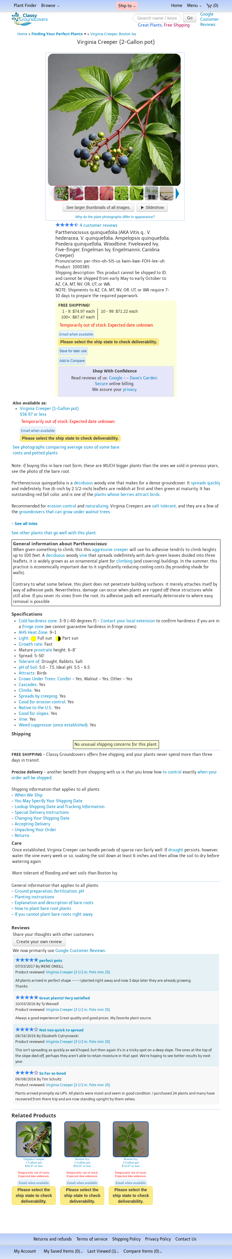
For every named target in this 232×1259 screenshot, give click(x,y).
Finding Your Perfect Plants (58, 33)
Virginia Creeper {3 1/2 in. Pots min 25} (78, 972)
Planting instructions (34, 897)
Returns (22, 835)
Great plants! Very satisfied (64, 998)
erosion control (61, 506)
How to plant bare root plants (43, 908)
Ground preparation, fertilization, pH (49, 891)
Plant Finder (25, 5)
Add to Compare (72, 361)
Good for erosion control (42, 702)
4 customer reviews (86, 225)
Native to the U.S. (35, 707)
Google (115, 378)
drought (175, 850)
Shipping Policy (126, 1239)
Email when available (76, 334)
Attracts (27, 673)
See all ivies (26, 523)
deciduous (83, 483)
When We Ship (28, 795)
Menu (194, 5)
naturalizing (96, 506)
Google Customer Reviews (80, 950)
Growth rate (30, 644)
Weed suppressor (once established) (53, 725)
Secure (101, 383)
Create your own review (39, 941)
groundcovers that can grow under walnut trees (64, 511)
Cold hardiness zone (38, 621)
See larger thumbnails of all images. (98, 207)
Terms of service (92, 1239)
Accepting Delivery (32, 824)
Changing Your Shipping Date (42, 818)
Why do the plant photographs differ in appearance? (115, 217)
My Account (25, 1251)
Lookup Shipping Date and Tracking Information (59, 806)
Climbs (25, 690)
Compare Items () (143, 1251)
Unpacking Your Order (35, 829)
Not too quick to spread (61, 1030)
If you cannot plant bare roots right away (54, 914)
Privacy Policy (158, 1239)
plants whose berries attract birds (127, 494)
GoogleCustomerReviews (209, 19)
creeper (121, 549)
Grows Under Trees (37, 679)
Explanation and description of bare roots (54, 902)
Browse (50, 5)
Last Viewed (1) (103, 1251)
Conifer (64, 679)
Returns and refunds (52, 1239)
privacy (129, 389)
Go (189, 18)
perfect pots (50, 960)
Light (23, 638)
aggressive (102, 549)
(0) (212, 5)
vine (83, 555)
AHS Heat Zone (33, 632)
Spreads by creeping (38, 696)
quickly (213, 483)
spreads (198, 483)
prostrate (43, 650)
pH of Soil (28, 667)
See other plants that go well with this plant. (54, 533)
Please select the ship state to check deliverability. (108, 342)
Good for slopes (33, 713)
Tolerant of (29, 661)
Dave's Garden (143, 378)
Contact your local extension (128, 621)
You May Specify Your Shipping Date (49, 801)
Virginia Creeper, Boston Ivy (113, 34)
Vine (23, 719)
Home (176, 5)
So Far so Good (52, 1073)
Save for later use (73, 351)
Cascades (28, 684)
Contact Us (186, 1239)
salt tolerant (164, 506)
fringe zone (33, 626)
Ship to (127, 5)
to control (172, 772)
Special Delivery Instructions (42, 812)
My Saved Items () (63, 1251)
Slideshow (152, 207)
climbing (124, 561)
